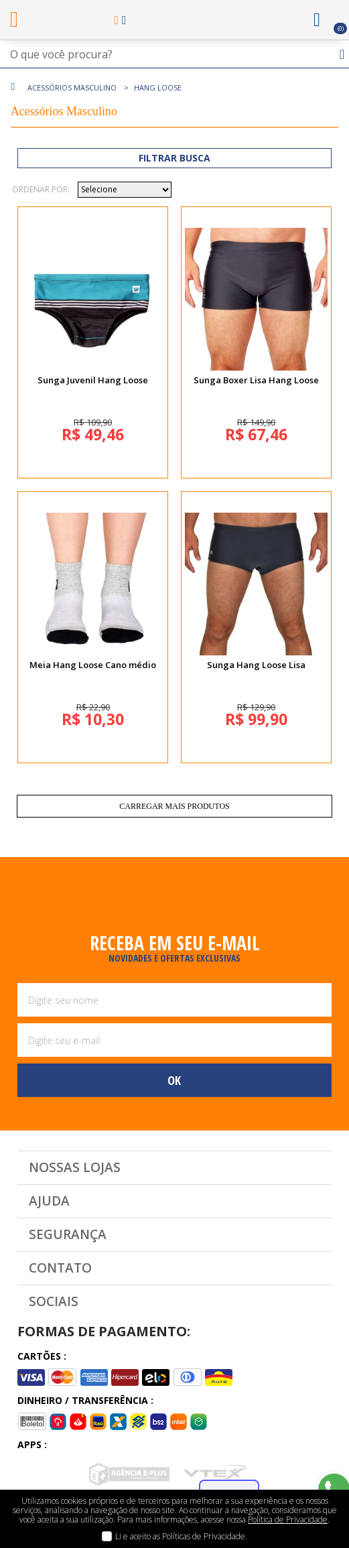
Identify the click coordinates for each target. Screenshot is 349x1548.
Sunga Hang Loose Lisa (256, 665)
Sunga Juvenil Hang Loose (93, 380)
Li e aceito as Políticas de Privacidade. (181, 1536)
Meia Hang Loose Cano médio (92, 665)
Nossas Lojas (75, 1167)
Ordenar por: (41, 190)
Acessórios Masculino (72, 87)
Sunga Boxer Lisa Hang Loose (256, 380)
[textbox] (174, 54)
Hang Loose (158, 87)
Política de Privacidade (288, 1519)
